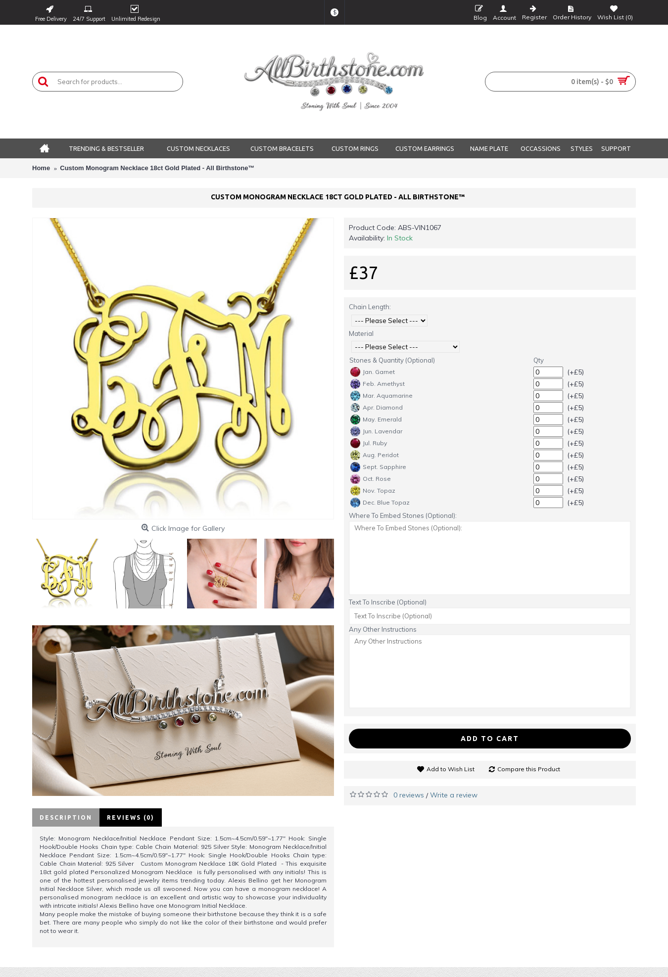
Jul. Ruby (368, 443)
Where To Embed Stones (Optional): (403, 515)
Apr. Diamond (376, 408)
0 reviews (408, 795)
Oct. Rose (370, 479)
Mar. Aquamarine (381, 396)
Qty (538, 360)
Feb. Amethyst (377, 384)
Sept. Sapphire (378, 467)
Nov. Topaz (372, 491)
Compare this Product (528, 769)
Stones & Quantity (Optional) (392, 360)
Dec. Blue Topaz (380, 503)
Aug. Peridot (374, 455)
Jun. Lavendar (376, 431)
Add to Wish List (451, 769)
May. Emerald (376, 419)
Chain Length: (370, 307)
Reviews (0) (130, 817)
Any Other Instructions (383, 629)
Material (361, 333)
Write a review (453, 795)
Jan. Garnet (372, 372)
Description (66, 817)
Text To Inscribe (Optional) (388, 602)
